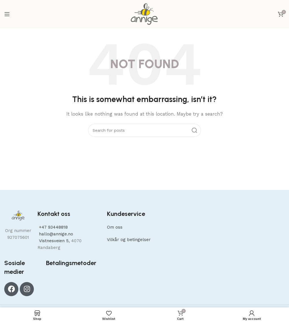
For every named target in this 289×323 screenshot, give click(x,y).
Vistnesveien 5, (54, 240)
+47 (53, 227)
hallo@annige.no (55, 234)
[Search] (144, 130)
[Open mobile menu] (7, 14)
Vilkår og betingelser (129, 239)
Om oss (114, 227)
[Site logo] (144, 13)
